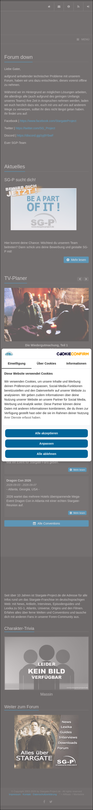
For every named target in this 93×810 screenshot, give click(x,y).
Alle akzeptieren (46, 433)
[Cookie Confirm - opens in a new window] (73, 353)
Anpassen (46, 443)
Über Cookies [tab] (46, 363)
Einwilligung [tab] (16, 363)
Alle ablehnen (46, 454)
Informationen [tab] (76, 363)
